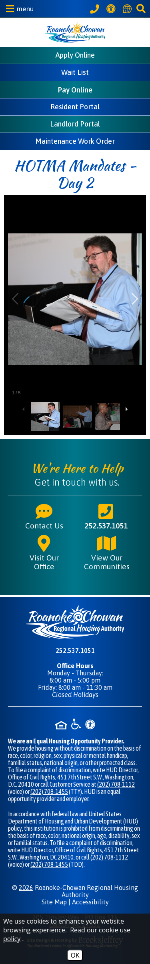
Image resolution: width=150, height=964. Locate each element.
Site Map (54, 902)
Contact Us (44, 516)
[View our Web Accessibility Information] (112, 9)
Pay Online (75, 90)
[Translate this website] (128, 9)
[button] (18, 8)
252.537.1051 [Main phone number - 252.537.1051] (106, 516)
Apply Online (75, 55)
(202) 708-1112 (116, 784)
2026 (26, 887)
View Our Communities (107, 552)
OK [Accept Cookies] (74, 955)
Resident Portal (75, 106)
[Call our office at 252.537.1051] (96, 9)
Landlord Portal (75, 124)
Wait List (75, 72)
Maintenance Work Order (75, 141)
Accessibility (90, 902)
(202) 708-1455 (49, 791)
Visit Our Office (44, 552)
